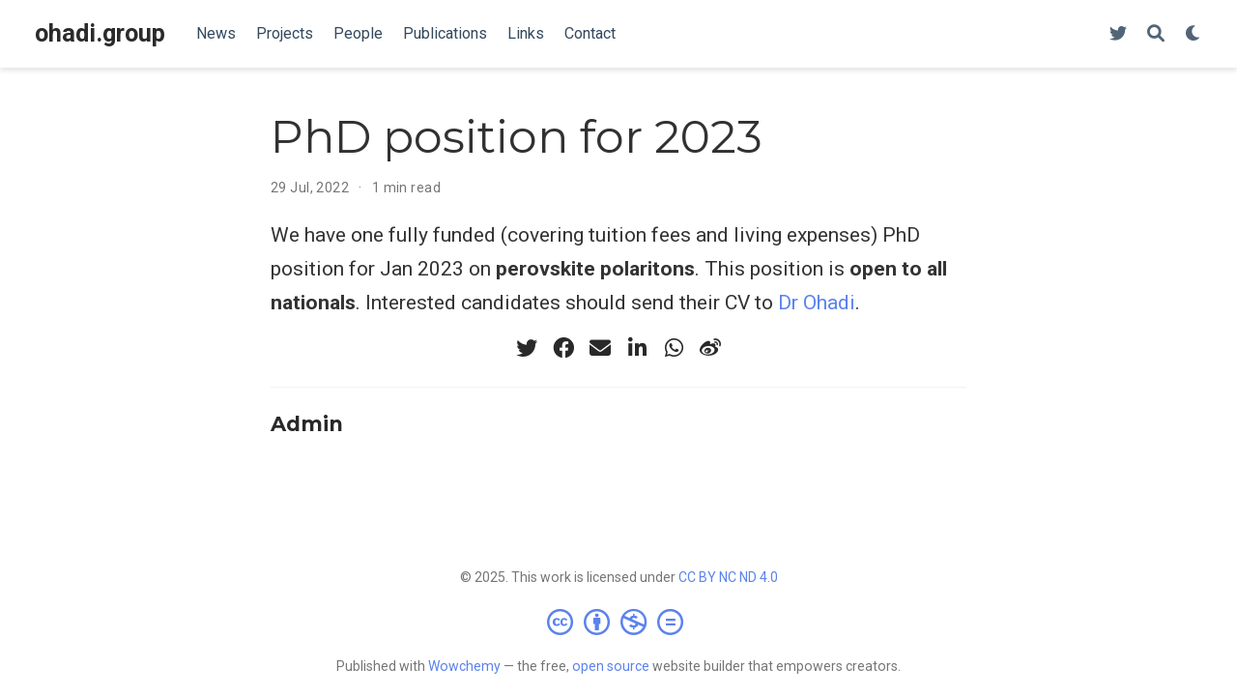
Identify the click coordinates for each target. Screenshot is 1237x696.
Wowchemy (464, 666)
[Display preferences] (1193, 34)
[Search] (1156, 34)
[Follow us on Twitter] (1118, 34)
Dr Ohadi (816, 302)
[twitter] (526, 348)
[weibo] (710, 348)
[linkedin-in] (636, 348)
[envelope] (600, 348)
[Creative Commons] (619, 621)
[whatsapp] (673, 348)
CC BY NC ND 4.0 (728, 577)
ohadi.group (100, 33)
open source (610, 666)
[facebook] (563, 348)
